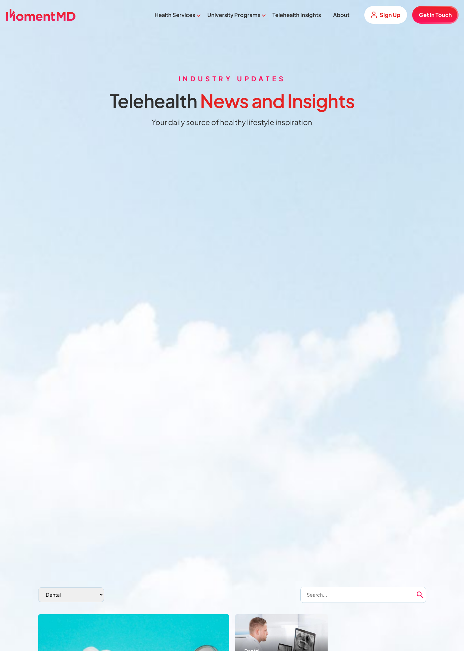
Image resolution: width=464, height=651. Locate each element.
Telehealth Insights (296, 14)
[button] (430, 594)
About (341, 14)
